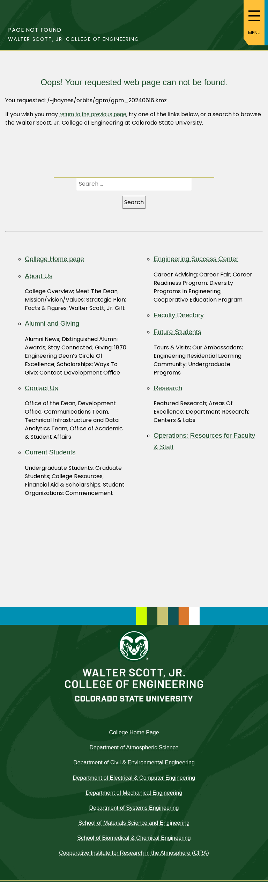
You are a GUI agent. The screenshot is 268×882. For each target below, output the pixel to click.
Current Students (50, 452)
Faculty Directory (179, 315)
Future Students (177, 331)
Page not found (34, 30)
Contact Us (41, 388)
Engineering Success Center (196, 258)
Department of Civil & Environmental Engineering (134, 762)
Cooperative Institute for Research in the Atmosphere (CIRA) (134, 853)
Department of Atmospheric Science (133, 747)
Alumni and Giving (52, 323)
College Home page (54, 258)
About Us (38, 276)
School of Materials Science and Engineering (134, 823)
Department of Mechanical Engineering (134, 793)
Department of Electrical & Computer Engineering (134, 778)
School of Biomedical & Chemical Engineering (134, 838)
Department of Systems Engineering (134, 808)
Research (168, 388)
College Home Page (134, 732)
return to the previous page (92, 114)
